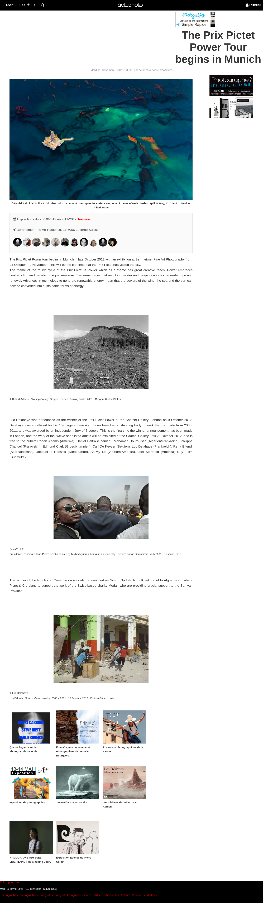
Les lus (27, 5)
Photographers (29, 895)
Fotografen (73, 895)
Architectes (112, 895)
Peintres (87, 895)
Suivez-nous (50, 888)
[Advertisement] (111, 36)
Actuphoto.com (12, 882)
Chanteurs (138, 895)
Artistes (98, 895)
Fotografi (59, 895)
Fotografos (46, 895)
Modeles (151, 895)
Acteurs (125, 895)
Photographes (9, 895)
